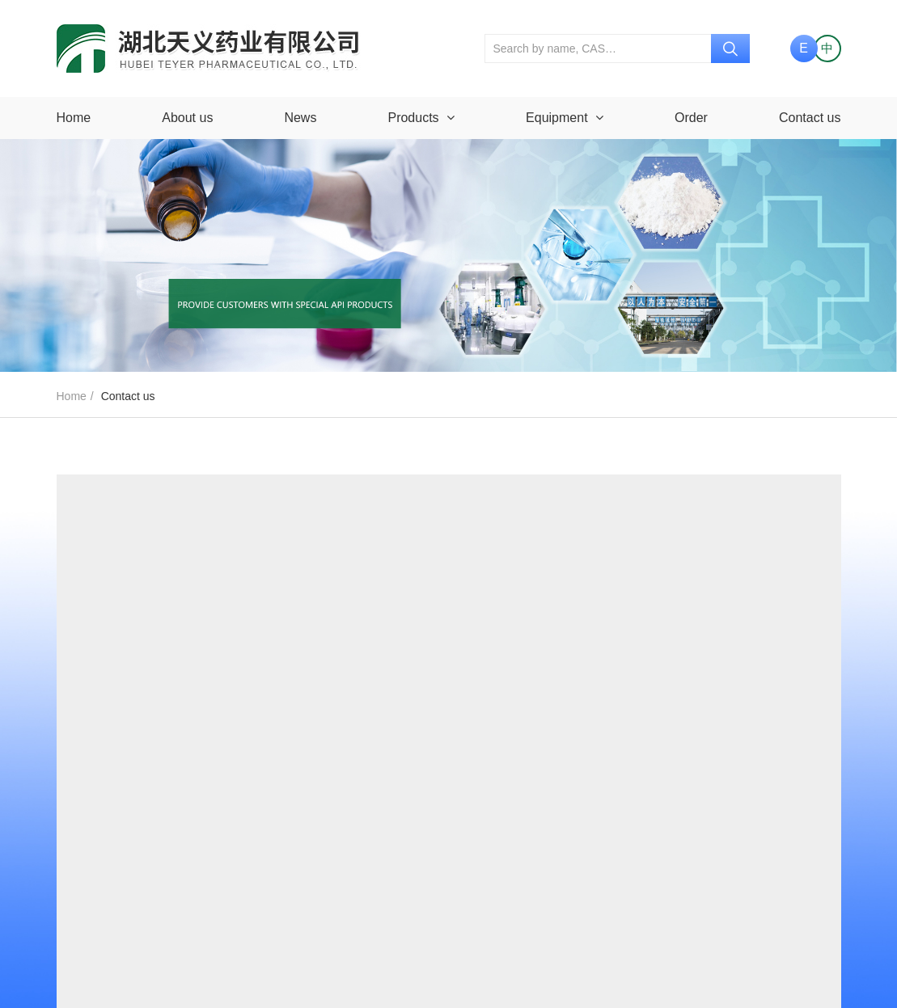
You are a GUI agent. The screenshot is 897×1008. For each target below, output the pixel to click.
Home (74, 117)
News (300, 117)
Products (421, 117)
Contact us (809, 117)
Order (691, 117)
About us (187, 117)
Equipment (564, 117)
